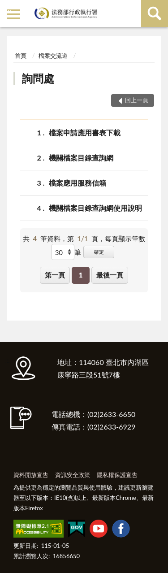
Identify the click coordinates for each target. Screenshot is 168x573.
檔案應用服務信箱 (77, 183)
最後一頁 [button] (109, 275)
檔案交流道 (53, 55)
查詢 (154, 13)
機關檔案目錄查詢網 (81, 157)
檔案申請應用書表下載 (85, 132)
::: (8, 8)
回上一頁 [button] (136, 100)
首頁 (20, 55)
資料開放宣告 (30, 474)
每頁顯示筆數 (125, 238)
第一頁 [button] (55, 275)
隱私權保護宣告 (117, 474)
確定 (99, 252)
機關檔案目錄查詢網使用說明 (95, 208)
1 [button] (81, 275)
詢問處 (38, 78)
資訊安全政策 (72, 474)
